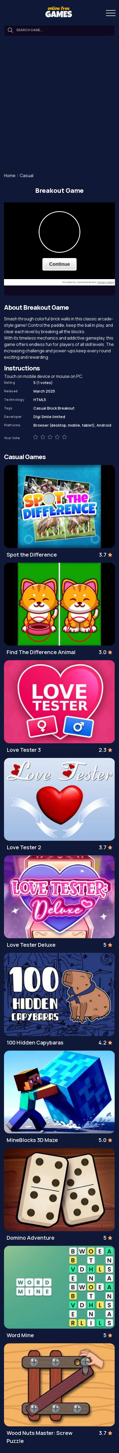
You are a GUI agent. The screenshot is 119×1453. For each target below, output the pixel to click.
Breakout (66, 408)
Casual (26, 175)
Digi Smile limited (49, 416)
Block (52, 408)
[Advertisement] (59, 105)
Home (9, 175)
